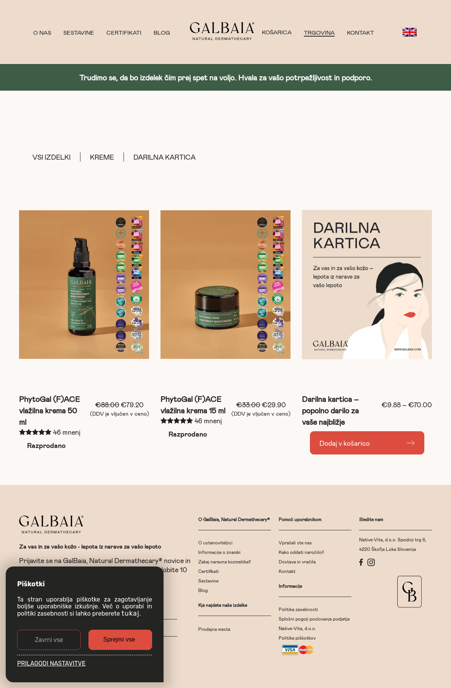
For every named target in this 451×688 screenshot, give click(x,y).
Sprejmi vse (119, 639)
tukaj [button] (131, 613)
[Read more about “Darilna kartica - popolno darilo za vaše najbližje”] (367, 442)
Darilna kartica (164, 157)
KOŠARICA (277, 32)
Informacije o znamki (219, 552)
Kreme (102, 157)
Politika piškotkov (297, 637)
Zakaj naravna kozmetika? (224, 561)
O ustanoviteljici (215, 542)
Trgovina (319, 32)
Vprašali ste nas (295, 542)
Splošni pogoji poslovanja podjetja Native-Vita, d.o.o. (314, 623)
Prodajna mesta (214, 629)
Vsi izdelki (51, 157)
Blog (162, 32)
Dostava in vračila (297, 561)
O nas (42, 32)
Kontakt (360, 32)
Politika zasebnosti (298, 609)
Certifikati (123, 32)
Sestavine (78, 32)
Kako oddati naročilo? (301, 552)
